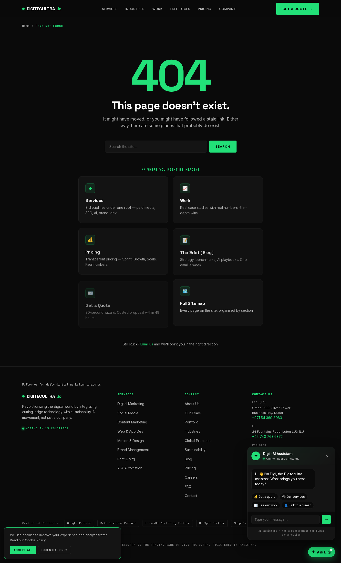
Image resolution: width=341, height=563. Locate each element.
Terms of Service (70, 553)
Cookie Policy (104, 553)
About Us (192, 404)
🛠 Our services (293, 496)
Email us (146, 344)
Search (222, 146)
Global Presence (198, 441)
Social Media (127, 413)
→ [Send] (326, 519)
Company (227, 9)
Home (26, 26)
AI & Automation (129, 468)
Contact (191, 496)
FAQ (188, 487)
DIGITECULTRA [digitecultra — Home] (44, 8)
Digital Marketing (130, 404)
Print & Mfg (126, 459)
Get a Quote (294, 9)
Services (110, 9)
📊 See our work (266, 505)
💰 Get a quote (264, 496)
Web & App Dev (130, 431)
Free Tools (180, 9)
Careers (191, 477)
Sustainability (195, 450)
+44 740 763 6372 (267, 436)
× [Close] (327, 456)
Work (157, 9)
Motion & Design (130, 441)
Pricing (204, 9)
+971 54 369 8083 (267, 418)
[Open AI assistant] (321, 552)
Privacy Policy (35, 553)
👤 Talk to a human (297, 505)
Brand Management (133, 450)
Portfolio (191, 422)
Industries (135, 9)
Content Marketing (132, 422)
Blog (188, 459)
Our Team (193, 413)
